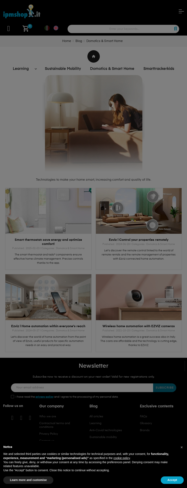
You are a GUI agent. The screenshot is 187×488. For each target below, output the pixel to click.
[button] (181, 447)
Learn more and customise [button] (28, 480)
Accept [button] (172, 480)
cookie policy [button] (121, 458)
